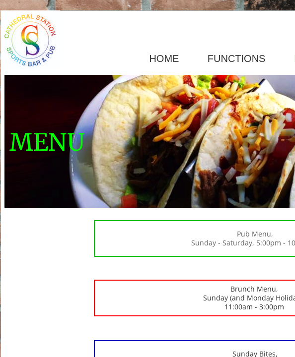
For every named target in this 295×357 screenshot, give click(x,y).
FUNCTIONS (237, 58)
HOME (164, 58)
